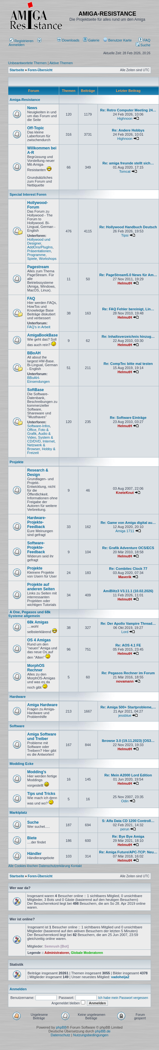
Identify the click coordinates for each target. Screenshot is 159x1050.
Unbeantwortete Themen (27, 63)
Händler (34, 853)
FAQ (144, 40)
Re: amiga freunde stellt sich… (128, 163)
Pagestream (38, 267)
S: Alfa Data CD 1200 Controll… (128, 821)
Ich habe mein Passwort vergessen (123, 998)
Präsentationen (39, 251)
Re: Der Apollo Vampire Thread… (128, 623)
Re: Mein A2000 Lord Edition (128, 775)
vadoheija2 (120, 977)
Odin (125, 801)
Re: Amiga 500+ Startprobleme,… (128, 707)
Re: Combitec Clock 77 (128, 568)
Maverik (124, 577)
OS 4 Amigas (39, 640)
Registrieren (21, 41)
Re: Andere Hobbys (128, 130)
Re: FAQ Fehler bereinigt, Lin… (128, 309)
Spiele (32, 259)
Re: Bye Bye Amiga (128, 836)
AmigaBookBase (42, 335)
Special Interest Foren (28, 194)
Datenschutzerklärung (54, 866)
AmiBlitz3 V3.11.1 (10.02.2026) (128, 591)
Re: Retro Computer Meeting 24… (128, 110)
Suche (143, 45)
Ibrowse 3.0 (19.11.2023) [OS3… (128, 741)
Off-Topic (35, 128)
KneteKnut (125, 493)
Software (17, 726)
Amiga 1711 (124, 531)
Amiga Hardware (42, 705)
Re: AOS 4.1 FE (128, 645)
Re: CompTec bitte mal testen (128, 364)
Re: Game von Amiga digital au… (128, 523)
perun (124, 829)
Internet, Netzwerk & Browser (41, 445)
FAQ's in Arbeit (38, 327)
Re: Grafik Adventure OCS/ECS (128, 548)
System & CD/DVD (40, 439)
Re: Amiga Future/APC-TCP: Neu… (128, 852)
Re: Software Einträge (128, 417)
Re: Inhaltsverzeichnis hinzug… (128, 336)
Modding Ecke (22, 764)
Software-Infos (38, 426)
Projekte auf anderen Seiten (41, 586)
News (32, 108)
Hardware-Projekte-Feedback (36, 522)
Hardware (18, 697)
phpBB (61, 1027)
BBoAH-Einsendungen (38, 379)
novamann (125, 681)
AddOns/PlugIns (40, 247)
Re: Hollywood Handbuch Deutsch (128, 227)
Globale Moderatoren (87, 953)
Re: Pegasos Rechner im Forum (128, 673)
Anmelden (25, 43)
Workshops (48, 259)
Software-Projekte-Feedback (36, 547)
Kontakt (76, 866)
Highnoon (124, 118)
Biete (31, 838)
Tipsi (125, 235)
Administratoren (56, 953)
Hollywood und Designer (38, 241)
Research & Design (37, 472)
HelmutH (125, 283)
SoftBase (35, 390)
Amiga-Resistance (25, 100)
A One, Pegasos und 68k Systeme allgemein (29, 614)
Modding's (36, 772)
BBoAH (34, 353)
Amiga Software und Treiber (41, 736)
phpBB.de (102, 1031)
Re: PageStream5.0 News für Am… (128, 275)
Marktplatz (18, 812)
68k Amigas (37, 622)
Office (31, 430)
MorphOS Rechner (35, 667)
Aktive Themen (61, 63)
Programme (36, 255)
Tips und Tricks (41, 793)
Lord (124, 632)
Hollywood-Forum (37, 204)
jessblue (124, 715)
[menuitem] (69, 40)
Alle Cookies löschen (23, 866)
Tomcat (124, 171)
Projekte (16, 462)
